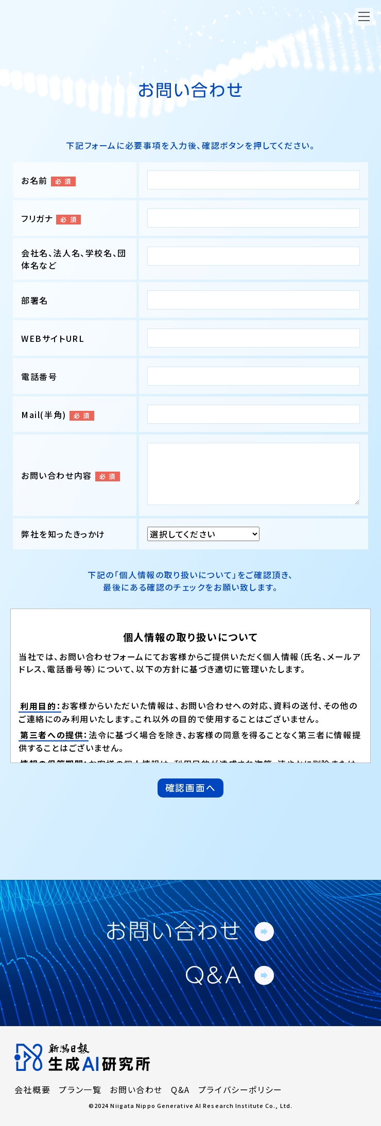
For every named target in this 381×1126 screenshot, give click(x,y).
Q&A (180, 1089)
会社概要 (32, 1089)
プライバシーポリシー (240, 1089)
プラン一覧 (80, 1089)
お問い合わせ (136, 1089)
